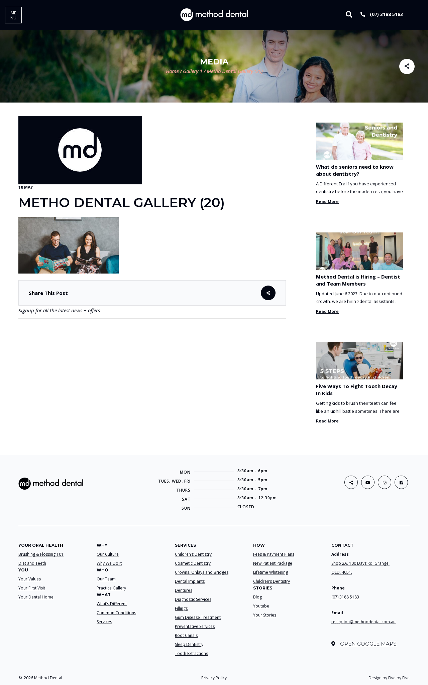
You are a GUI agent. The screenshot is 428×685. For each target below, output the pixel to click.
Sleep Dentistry (189, 644)
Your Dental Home (36, 597)
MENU (13, 15)
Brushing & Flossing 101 (41, 554)
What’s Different (112, 604)
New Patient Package (272, 563)
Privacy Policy (214, 678)
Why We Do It (109, 563)
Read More (327, 201)
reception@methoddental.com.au (363, 622)
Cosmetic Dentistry (193, 563)
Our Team (106, 579)
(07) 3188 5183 (381, 14)
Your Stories (264, 615)
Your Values (29, 579)
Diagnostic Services (193, 599)
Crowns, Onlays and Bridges (201, 572)
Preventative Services (195, 626)
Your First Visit (31, 588)
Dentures (183, 590)
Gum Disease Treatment (198, 617)
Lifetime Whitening (270, 572)
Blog (257, 597)
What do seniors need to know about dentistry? (355, 170)
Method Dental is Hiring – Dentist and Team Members (358, 280)
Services (104, 622)
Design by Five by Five (389, 678)
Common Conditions (116, 613)
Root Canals (186, 635)
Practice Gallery (111, 588)
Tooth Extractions (191, 653)
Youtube (261, 606)
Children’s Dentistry (193, 554)
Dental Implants (190, 581)
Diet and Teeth (32, 563)
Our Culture (108, 554)
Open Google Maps (364, 644)
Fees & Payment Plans (273, 554)
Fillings (181, 608)
